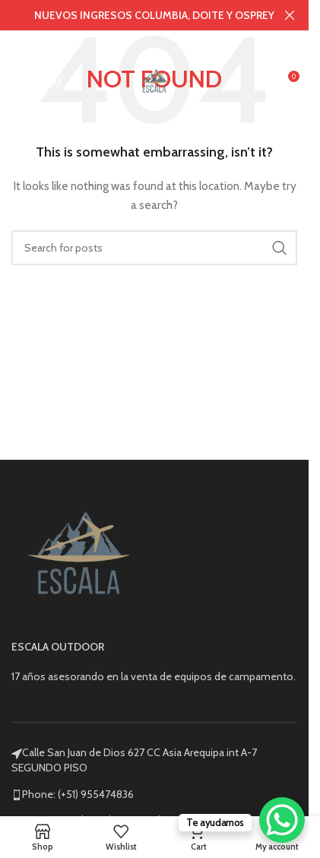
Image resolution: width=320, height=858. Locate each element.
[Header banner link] (154, 15)
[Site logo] (154, 80)
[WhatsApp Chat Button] (282, 820)
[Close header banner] (290, 15)
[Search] (154, 247)
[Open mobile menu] (36, 82)
